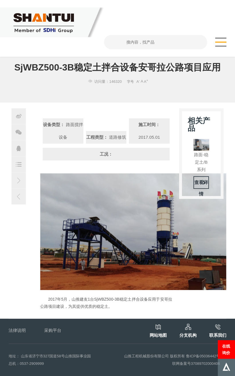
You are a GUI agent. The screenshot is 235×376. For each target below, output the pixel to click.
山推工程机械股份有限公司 (146, 356)
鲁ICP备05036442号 (203, 356)
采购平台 (52, 330)
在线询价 (226, 349)
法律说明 (17, 330)
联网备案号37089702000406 (196, 363)
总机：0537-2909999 (26, 363)
